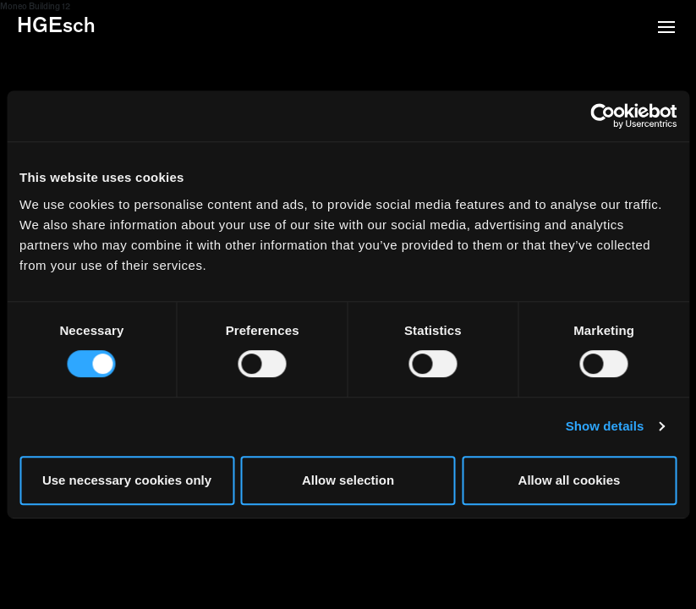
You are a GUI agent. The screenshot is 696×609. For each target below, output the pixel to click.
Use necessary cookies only (126, 480)
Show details (605, 426)
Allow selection (348, 480)
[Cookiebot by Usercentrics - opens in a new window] (603, 116)
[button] (666, 29)
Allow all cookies (569, 480)
